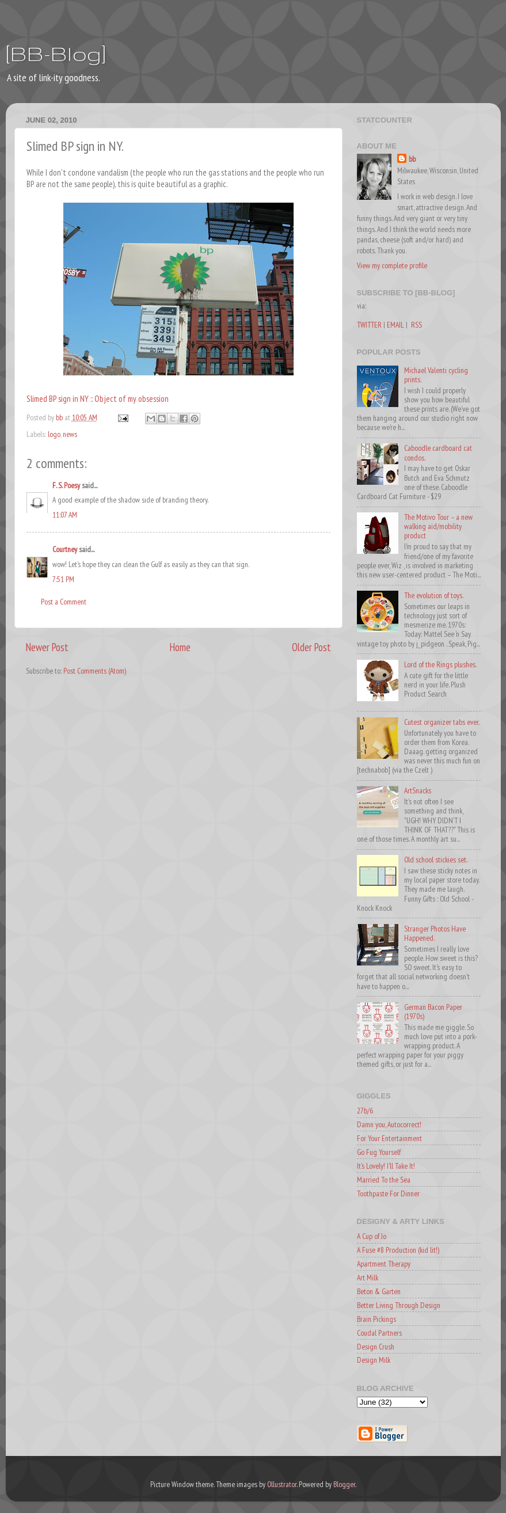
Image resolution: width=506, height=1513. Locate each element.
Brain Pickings (376, 1319)
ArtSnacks (417, 790)
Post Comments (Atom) (94, 671)
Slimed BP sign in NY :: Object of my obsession (97, 398)
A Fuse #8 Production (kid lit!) (398, 1250)
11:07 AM (64, 515)
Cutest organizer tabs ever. (442, 722)
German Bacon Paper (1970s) (433, 1011)
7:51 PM (63, 579)
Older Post (311, 647)
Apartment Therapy (383, 1264)
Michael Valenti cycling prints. (436, 375)
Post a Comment (63, 601)
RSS (416, 325)
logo (54, 434)
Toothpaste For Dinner (388, 1193)
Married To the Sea (383, 1179)
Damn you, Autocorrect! (389, 1124)
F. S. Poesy (66, 485)
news (70, 434)
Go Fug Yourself (379, 1152)
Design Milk (373, 1360)
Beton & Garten (379, 1291)
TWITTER (369, 325)
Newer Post (47, 647)
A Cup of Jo (371, 1236)
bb (412, 159)
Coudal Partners (379, 1333)
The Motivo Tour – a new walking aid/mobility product (438, 526)
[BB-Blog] (56, 53)
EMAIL (395, 325)
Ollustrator (281, 1484)
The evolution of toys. (433, 595)
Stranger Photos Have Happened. (435, 933)
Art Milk (367, 1277)
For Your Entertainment (389, 1138)
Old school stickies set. (435, 859)
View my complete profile (392, 265)
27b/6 (365, 1110)
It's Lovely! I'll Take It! (386, 1166)
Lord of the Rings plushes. (440, 664)
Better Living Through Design (398, 1305)
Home (180, 647)
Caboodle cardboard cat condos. (438, 452)
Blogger (344, 1484)
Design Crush (375, 1346)
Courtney (64, 549)
